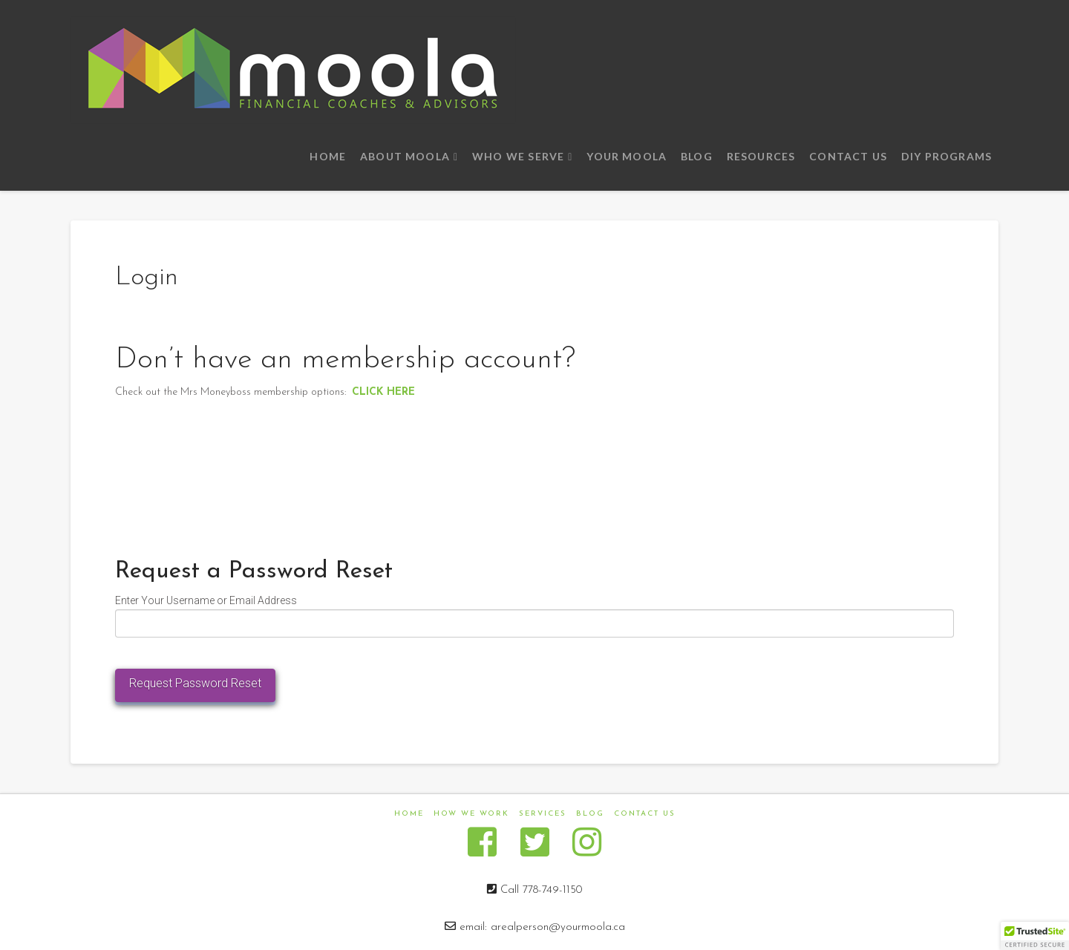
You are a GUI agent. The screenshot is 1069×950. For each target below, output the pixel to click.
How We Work (471, 814)
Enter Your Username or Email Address (206, 600)
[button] (1035, 936)
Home (409, 814)
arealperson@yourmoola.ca (558, 927)
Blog (590, 814)
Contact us (645, 814)
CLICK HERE (383, 392)
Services (542, 814)
